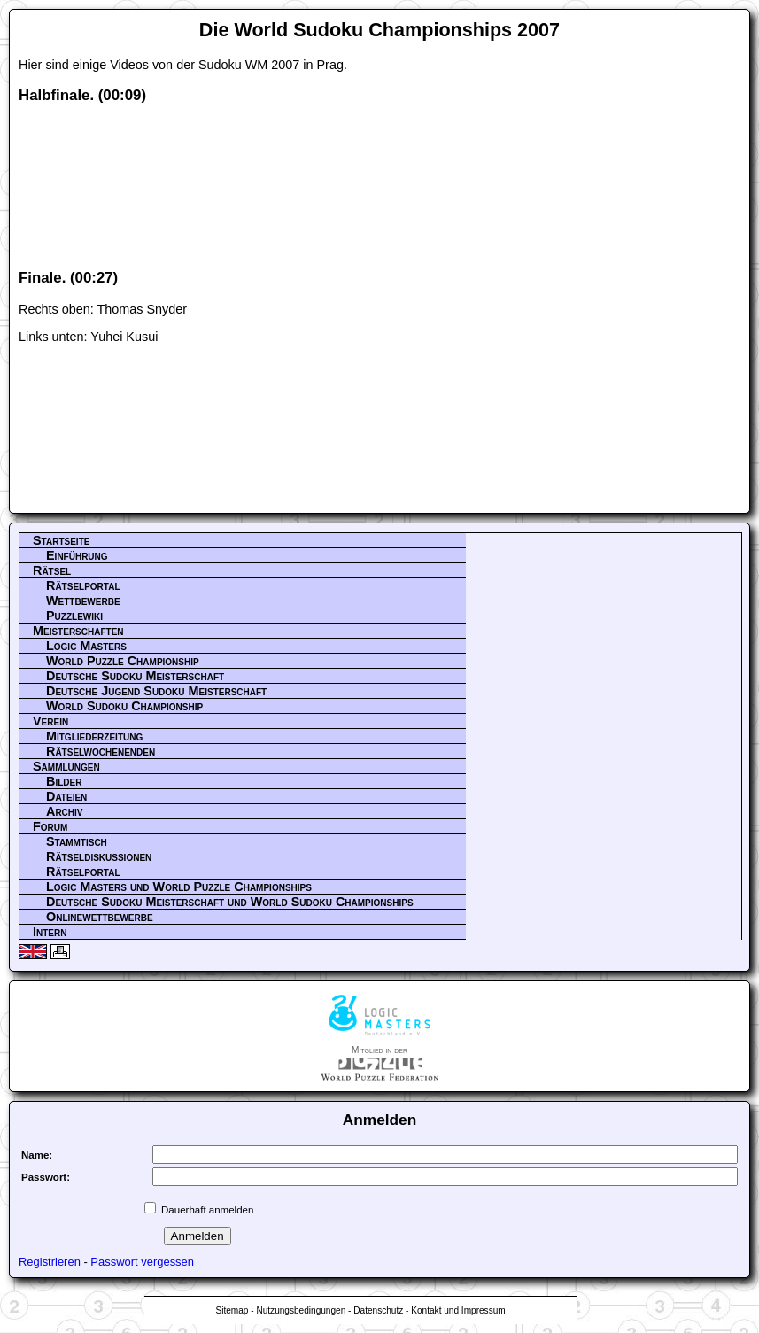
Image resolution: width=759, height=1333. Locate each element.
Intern (49, 932)
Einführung (77, 555)
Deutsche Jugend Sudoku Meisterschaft (156, 691)
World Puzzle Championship (122, 661)
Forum (50, 826)
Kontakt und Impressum (458, 1310)
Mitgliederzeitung (94, 736)
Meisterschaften (78, 631)
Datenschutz (378, 1310)
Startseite (61, 540)
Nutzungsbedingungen (300, 1310)
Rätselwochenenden (100, 751)
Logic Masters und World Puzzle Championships (179, 887)
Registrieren (50, 1261)
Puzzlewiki (74, 615)
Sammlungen (66, 766)
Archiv (64, 811)
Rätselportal (83, 585)
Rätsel (52, 570)
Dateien (66, 796)
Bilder (63, 781)
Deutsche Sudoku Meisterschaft (135, 676)
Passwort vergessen (142, 1261)
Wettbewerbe (83, 600)
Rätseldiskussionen (98, 856)
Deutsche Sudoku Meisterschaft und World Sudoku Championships (230, 902)
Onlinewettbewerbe (99, 917)
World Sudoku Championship (124, 706)
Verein (50, 721)
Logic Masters (86, 646)
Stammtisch (76, 841)
